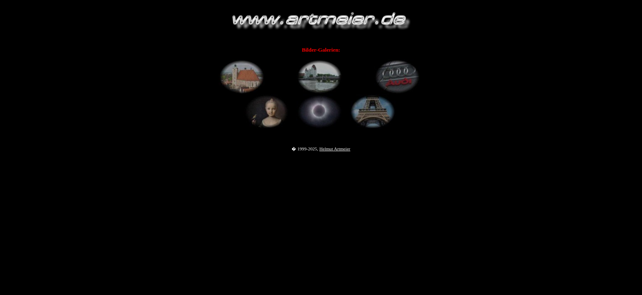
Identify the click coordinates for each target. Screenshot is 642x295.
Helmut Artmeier (334, 148)
